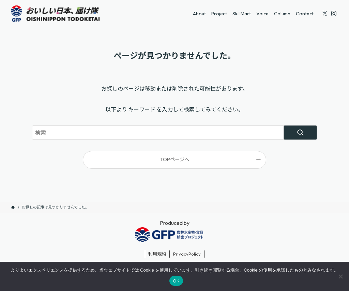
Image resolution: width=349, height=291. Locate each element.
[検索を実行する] (300, 132)
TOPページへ (174, 159)
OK (176, 281)
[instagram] (333, 13)
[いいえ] (340, 276)
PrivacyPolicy (187, 254)
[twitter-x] (324, 13)
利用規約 (157, 254)
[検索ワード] (174, 132)
